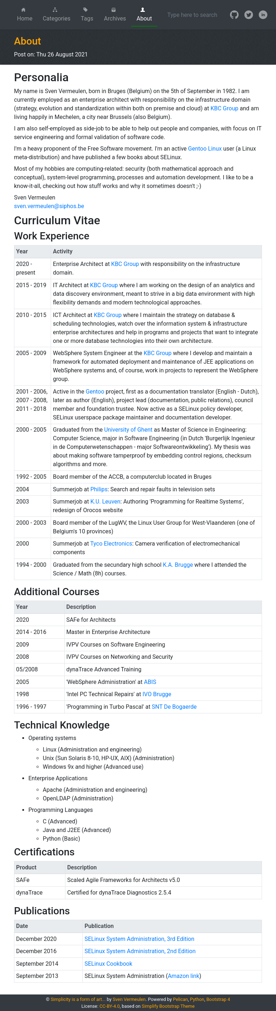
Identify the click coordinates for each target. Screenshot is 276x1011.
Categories (56, 15)
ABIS (150, 682)
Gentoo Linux (205, 148)
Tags (87, 15)
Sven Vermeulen (129, 999)
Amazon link (183, 976)
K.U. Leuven (105, 501)
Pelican (180, 999)
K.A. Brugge (178, 564)
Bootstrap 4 (218, 999)
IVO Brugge (157, 694)
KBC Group (224, 108)
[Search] (192, 15)
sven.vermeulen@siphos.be (49, 206)
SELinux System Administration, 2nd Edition (140, 951)
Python (197, 999)
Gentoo (95, 391)
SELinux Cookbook (108, 963)
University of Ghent (128, 429)
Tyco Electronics (111, 543)
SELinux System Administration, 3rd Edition (139, 939)
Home (27, 15)
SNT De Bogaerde (174, 706)
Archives (115, 15)
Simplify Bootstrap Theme (168, 1006)
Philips (98, 489)
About (144, 15)
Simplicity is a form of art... (78, 999)
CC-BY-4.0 (110, 1006)
